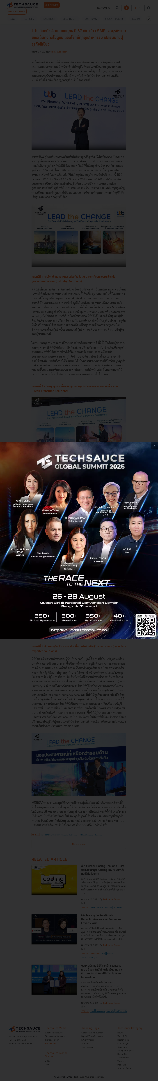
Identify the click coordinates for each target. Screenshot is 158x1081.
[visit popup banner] (79, 540)
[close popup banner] (154, 445)
